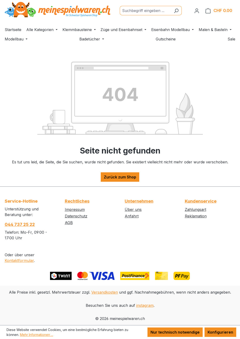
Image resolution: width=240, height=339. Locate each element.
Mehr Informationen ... (36, 335)
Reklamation (196, 216)
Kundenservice (201, 201)
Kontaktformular (19, 260)
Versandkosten (104, 292)
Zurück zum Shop (120, 177)
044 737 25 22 (20, 224)
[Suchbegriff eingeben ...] (145, 10)
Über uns (133, 209)
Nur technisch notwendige (175, 332)
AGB (69, 222)
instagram (145, 305)
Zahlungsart (195, 209)
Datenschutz (76, 216)
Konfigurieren (220, 332)
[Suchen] (176, 10)
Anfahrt (132, 216)
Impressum (75, 209)
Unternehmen (139, 201)
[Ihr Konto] (196, 10)
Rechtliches (77, 201)
